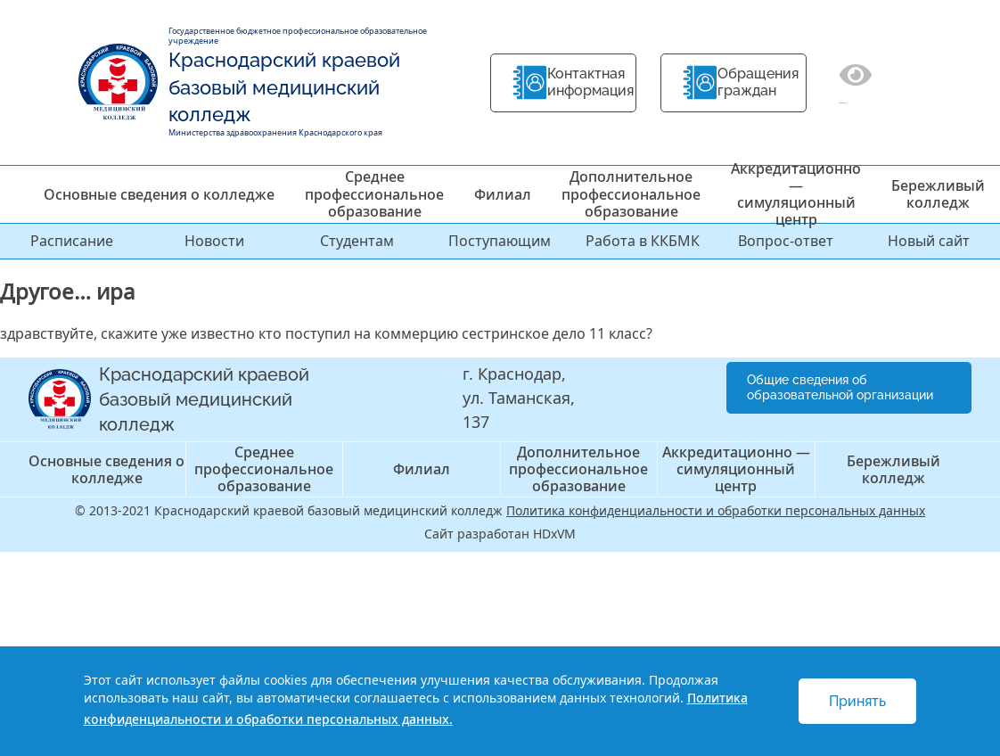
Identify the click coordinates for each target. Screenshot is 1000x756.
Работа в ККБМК (643, 241)
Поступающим (499, 241)
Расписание (71, 241)
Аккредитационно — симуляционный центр (796, 194)
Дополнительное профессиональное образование (631, 193)
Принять (857, 701)
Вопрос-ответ (785, 241)
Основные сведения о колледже (159, 194)
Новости (214, 241)
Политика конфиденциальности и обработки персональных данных (715, 510)
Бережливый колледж (938, 194)
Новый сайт (929, 241)
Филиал (502, 194)
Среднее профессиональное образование (374, 193)
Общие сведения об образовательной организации (840, 387)
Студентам (357, 241)
